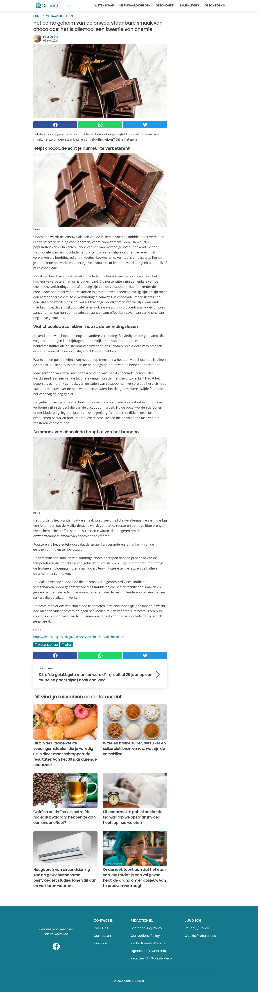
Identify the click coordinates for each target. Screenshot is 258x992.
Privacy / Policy (197, 928)
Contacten (102, 935)
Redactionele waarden (149, 943)
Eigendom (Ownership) (149, 950)
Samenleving (189, 5)
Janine (54, 36)
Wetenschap (104, 5)
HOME (37, 16)
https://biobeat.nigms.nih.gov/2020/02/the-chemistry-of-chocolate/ (78, 637)
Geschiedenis (215, 5)
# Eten (66, 644)
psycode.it (102, 943)
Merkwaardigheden (134, 5)
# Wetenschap (46, 644)
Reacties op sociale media (152, 958)
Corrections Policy (145, 935)
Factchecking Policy (146, 928)
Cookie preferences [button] (200, 935)
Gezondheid (165, 5)
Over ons (101, 928)
